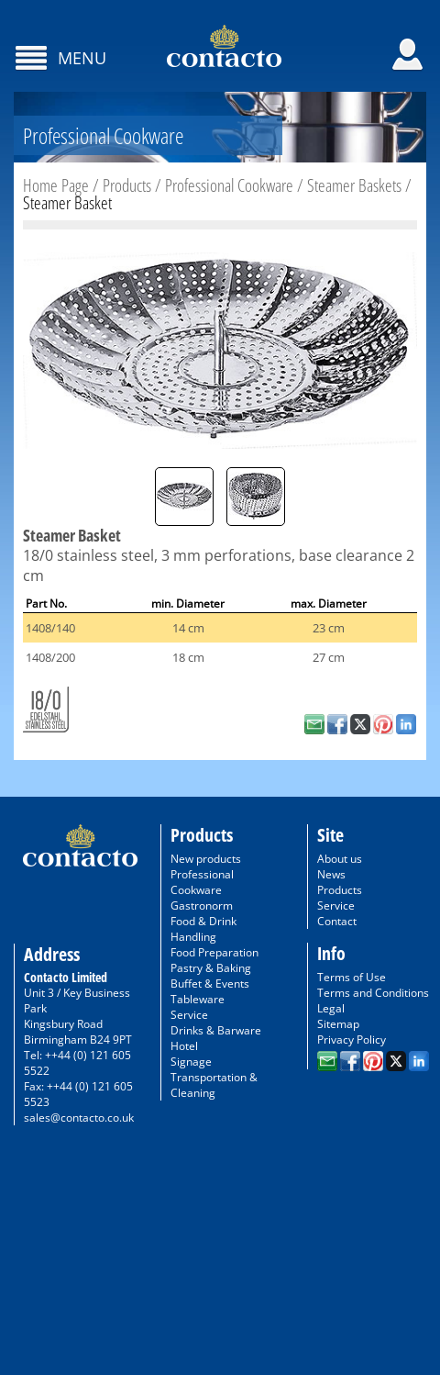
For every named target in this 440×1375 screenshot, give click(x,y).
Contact (337, 921)
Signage (191, 1061)
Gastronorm (201, 905)
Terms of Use (351, 977)
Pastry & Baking (210, 968)
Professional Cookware (229, 185)
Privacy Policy (351, 1039)
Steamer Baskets (354, 185)
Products (127, 185)
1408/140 (50, 628)
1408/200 (50, 657)
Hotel (184, 1046)
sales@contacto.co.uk (79, 1117)
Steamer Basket (67, 203)
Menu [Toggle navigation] (79, 58)
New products (205, 858)
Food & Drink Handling (203, 929)
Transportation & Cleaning (214, 1085)
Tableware (197, 999)
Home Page (56, 185)
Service (189, 1015)
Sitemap (338, 1024)
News (331, 874)
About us (339, 858)
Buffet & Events (209, 983)
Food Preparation (214, 952)
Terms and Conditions (373, 993)
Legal (331, 1008)
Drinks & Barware (215, 1030)
